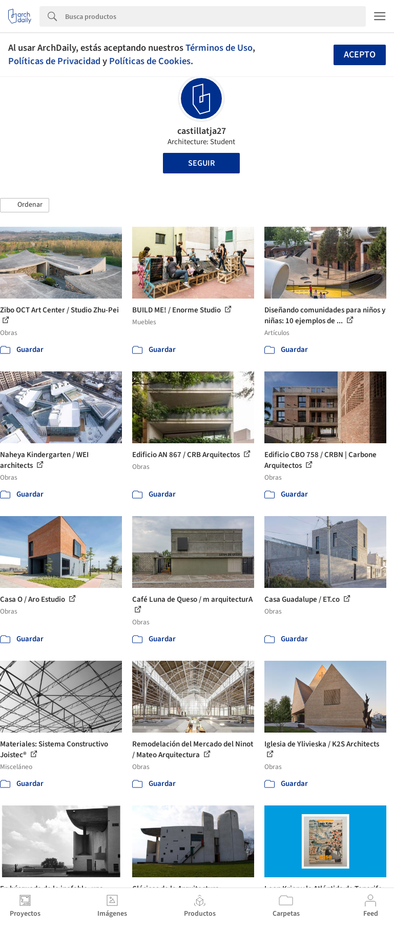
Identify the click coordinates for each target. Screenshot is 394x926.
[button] (24, 205)
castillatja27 (201, 131)
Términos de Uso (219, 47)
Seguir (201, 163)
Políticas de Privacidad (54, 61)
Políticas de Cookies (150, 61)
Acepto (360, 54)
